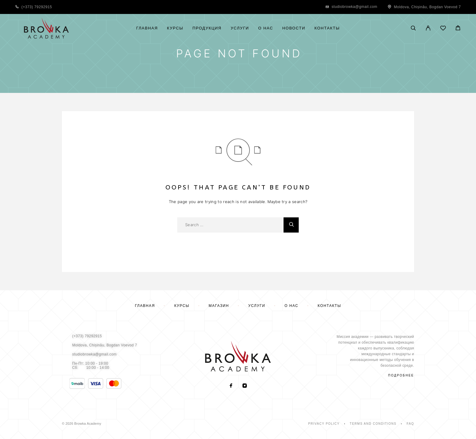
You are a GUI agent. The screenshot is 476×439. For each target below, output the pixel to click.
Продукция (207, 28)
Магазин (219, 306)
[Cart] (457, 28)
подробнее (401, 375)
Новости (293, 28)
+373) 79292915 (37, 7)
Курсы (175, 28)
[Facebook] (231, 386)
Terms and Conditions (373, 423)
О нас (265, 28)
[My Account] (428, 28)
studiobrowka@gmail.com (354, 7)
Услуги (240, 28)
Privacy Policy (323, 423)
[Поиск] (413, 28)
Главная (147, 28)
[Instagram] (245, 386)
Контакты (327, 28)
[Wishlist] (443, 29)
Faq (410, 423)
